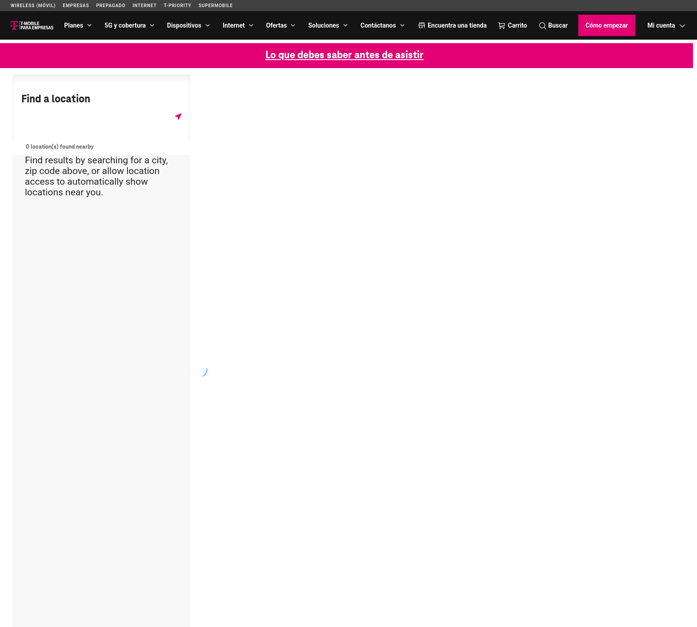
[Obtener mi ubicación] (178, 116)
